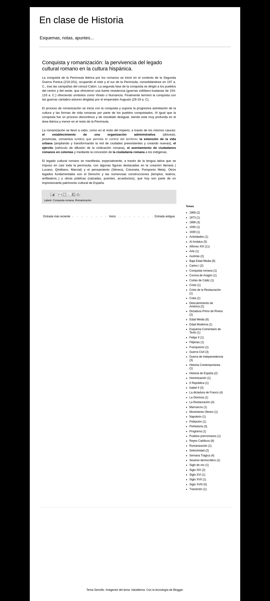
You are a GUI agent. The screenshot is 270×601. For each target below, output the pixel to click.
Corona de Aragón (200, 275)
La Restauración (199, 402)
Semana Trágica (199, 455)
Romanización (83, 200)
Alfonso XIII (196, 246)
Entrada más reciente (56, 216)
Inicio (112, 216)
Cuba (192, 298)
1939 (192, 232)
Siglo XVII (195, 479)
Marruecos (196, 407)
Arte (192, 251)
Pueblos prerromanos (203, 436)
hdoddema (138, 590)
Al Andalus (196, 241)
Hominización (197, 378)
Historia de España (201, 373)
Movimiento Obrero (201, 412)
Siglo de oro (197, 465)
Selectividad (197, 450)
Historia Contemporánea (204, 365)
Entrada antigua (165, 216)
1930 (192, 227)
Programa (195, 431)
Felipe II (194, 337)
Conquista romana (63, 200)
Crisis (192, 285)
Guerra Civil (196, 352)
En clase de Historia (81, 20)
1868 (192, 212)
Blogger (178, 590)
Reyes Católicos (199, 440)
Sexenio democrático (202, 460)
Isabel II (194, 387)
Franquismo (196, 347)
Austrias (194, 256)
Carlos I (194, 265)
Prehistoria (196, 426)
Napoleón (195, 416)
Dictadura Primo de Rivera (206, 311)
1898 (192, 222)
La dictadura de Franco (203, 392)
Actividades (196, 236)
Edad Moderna (198, 324)
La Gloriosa (196, 397)
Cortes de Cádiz (199, 280)
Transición (195, 489)
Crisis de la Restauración (205, 289)
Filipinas (194, 342)
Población (195, 421)
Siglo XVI (195, 474)
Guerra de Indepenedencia (206, 356)
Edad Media (197, 319)
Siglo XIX (195, 470)
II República (196, 383)
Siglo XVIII (196, 484)
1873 (192, 217)
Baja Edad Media (200, 261)
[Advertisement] (205, 126)
